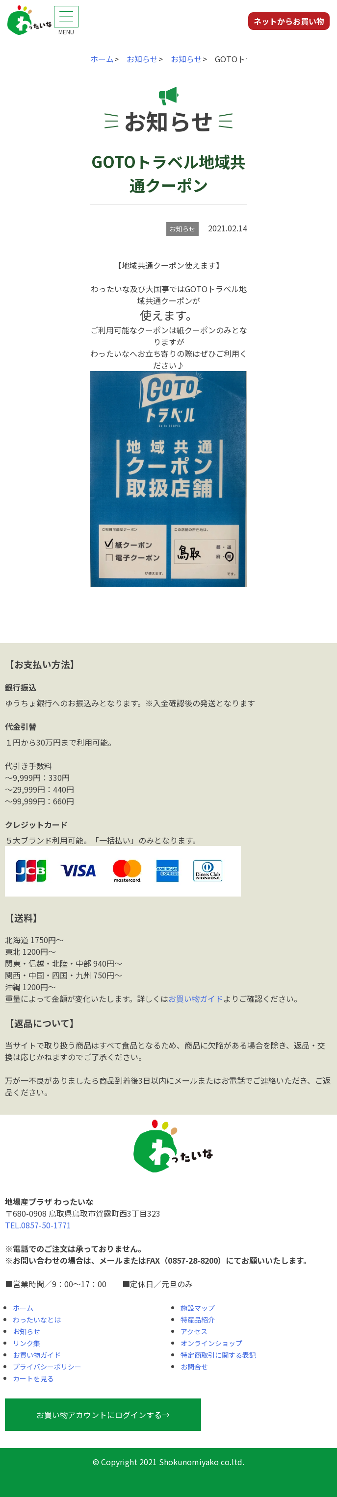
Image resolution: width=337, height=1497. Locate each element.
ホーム (23, 1308)
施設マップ (198, 1308)
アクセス (194, 1331)
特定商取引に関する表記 (218, 1355)
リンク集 (26, 1343)
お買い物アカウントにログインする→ (103, 1415)
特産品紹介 (198, 1319)
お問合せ (194, 1367)
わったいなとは (37, 1319)
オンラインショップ (211, 1343)
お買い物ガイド (195, 998)
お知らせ (26, 1331)
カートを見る (33, 1378)
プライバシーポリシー (47, 1367)
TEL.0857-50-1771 (38, 1225)
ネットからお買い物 (289, 21)
